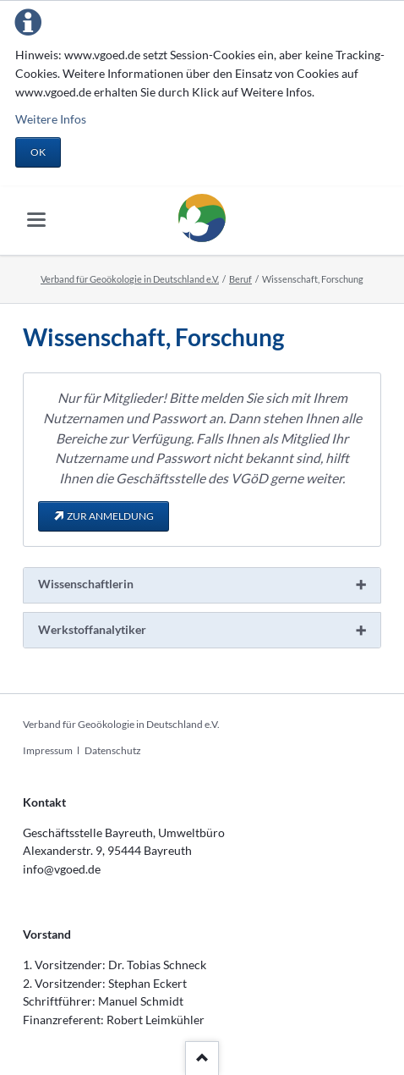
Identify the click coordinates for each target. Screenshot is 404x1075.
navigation (36, 219)
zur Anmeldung (110, 516)
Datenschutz (113, 750)
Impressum (48, 750)
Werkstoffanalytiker (92, 629)
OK (38, 152)
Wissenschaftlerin (86, 583)
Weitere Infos (50, 119)
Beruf (240, 278)
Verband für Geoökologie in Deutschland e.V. (130, 278)
